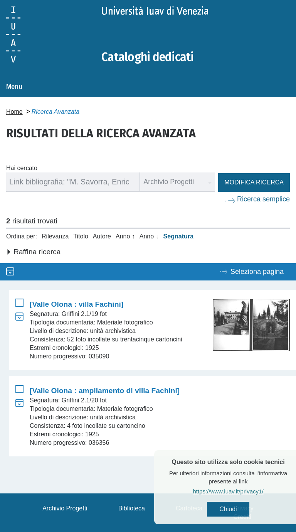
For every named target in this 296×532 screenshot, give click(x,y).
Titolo (80, 236)
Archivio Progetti (64, 508)
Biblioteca (131, 508)
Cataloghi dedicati (147, 57)
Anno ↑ (125, 236)
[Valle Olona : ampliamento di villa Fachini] (105, 391)
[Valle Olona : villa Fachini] (76, 304)
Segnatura (178, 236)
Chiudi (242, 509)
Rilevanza (55, 236)
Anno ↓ (149, 236)
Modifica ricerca (254, 182)
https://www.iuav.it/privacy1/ (242, 491)
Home (14, 111)
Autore (102, 236)
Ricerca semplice (263, 199)
